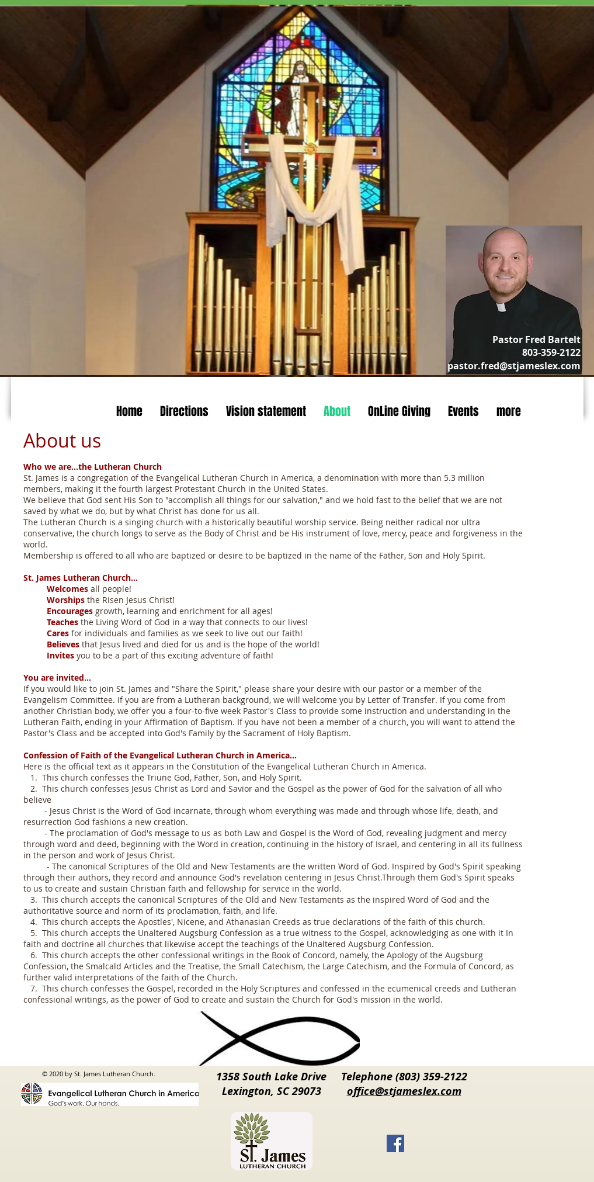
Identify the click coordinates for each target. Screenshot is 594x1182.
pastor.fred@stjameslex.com (514, 365)
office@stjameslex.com (404, 1091)
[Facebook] (395, 1143)
